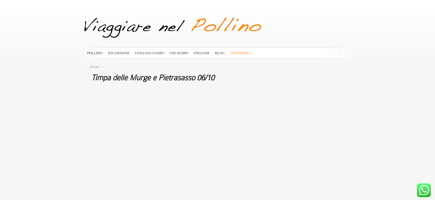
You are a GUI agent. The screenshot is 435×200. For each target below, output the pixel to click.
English (201, 53)
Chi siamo (179, 53)
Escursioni (119, 53)
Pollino (95, 53)
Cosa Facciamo (149, 53)
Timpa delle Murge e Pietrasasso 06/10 (152, 77)
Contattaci (240, 53)
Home (95, 67)
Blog (219, 53)
